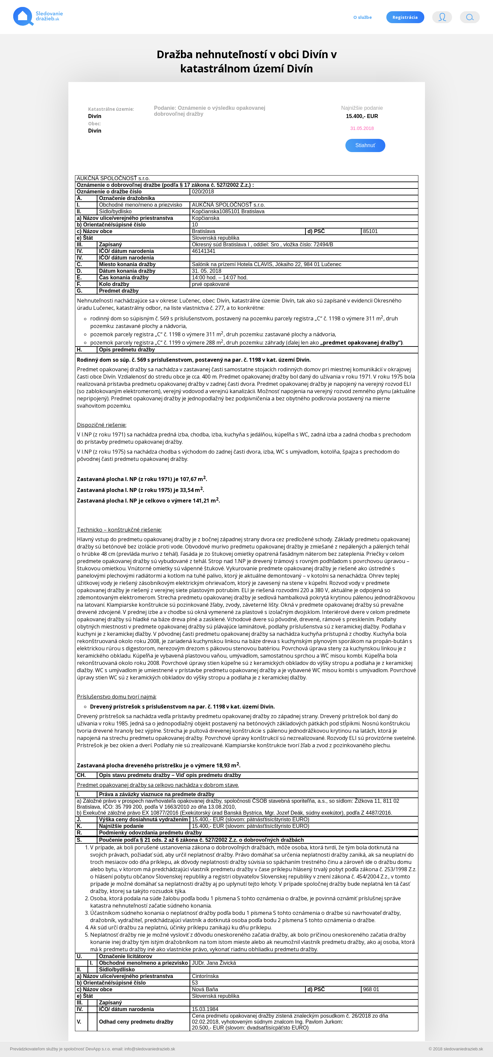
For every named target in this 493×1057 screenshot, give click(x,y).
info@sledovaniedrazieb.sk (149, 1048)
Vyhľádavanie (470, 18)
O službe (362, 17)
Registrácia (405, 17)
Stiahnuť (365, 144)
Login (442, 18)
